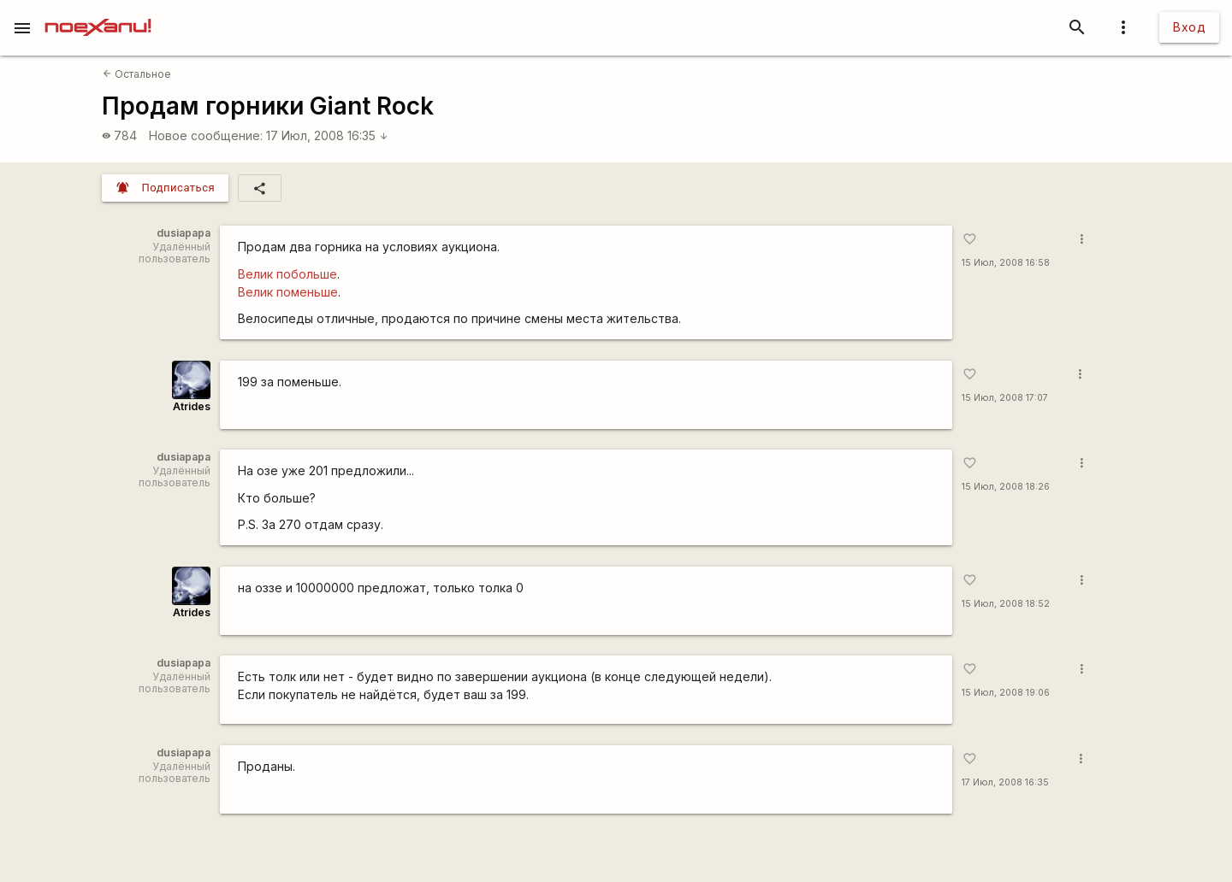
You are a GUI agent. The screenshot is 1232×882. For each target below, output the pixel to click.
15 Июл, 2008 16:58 (1006, 262)
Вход (1189, 27)
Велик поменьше (288, 292)
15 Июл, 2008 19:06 (1006, 692)
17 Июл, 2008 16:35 (327, 135)
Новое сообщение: (206, 135)
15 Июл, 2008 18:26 (1006, 486)
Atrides (191, 406)
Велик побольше (287, 274)
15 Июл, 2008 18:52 (1006, 603)
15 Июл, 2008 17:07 (1005, 397)
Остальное (137, 74)
